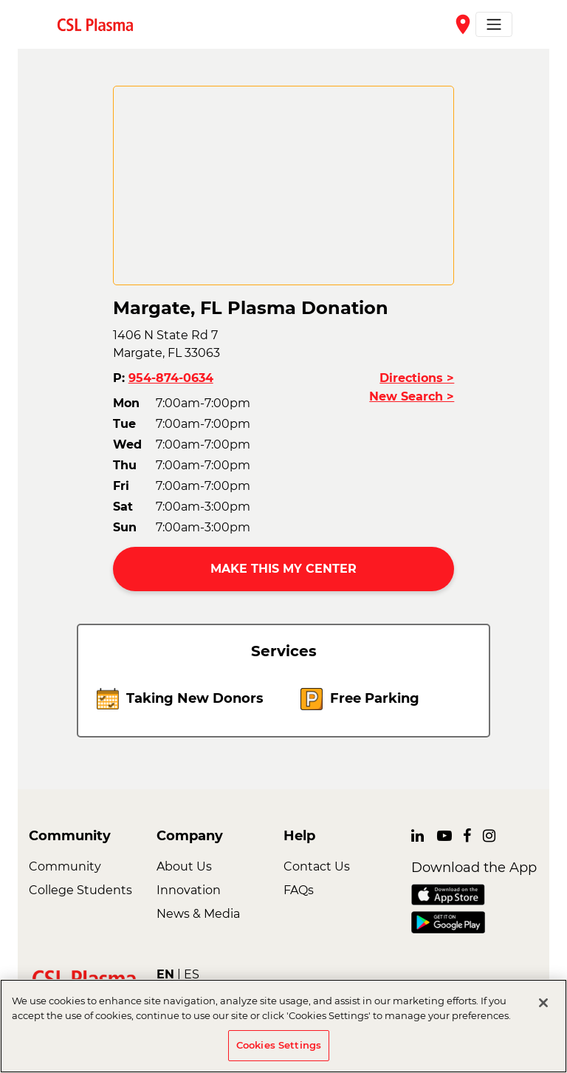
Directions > (416, 378)
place (463, 24)
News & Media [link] (198, 914)
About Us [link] (184, 866)
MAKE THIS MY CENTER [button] (283, 569)
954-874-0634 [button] (170, 378)
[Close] (543, 1003)
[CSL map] (284, 185)
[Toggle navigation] (493, 24)
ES (191, 974)
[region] (283, 1026)
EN (165, 974)
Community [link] (65, 866)
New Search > (411, 396)
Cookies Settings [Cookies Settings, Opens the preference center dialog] (278, 1045)
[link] (101, 24)
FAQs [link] (299, 890)
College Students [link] (80, 890)
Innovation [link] (189, 890)
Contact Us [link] (317, 866)
